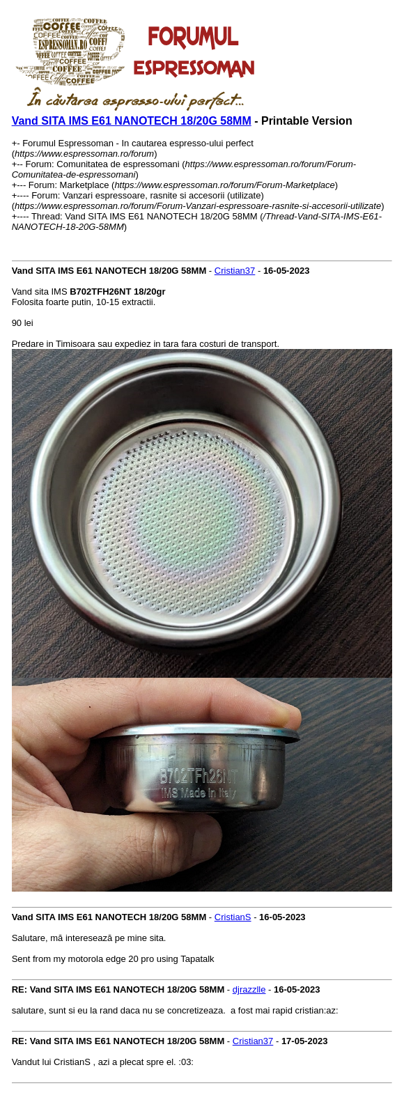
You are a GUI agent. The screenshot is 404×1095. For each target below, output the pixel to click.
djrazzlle (249, 989)
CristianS (233, 917)
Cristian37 (235, 270)
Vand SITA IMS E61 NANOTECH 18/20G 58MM (131, 121)
